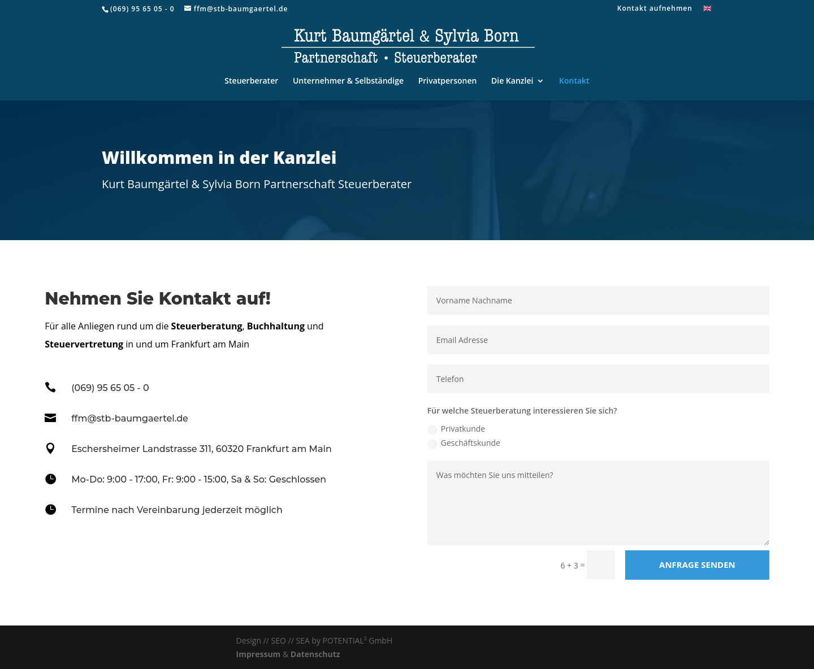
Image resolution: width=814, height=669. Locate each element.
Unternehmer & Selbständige (348, 81)
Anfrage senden (697, 564)
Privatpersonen (447, 81)
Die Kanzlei (512, 81)
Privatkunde (456, 429)
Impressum (258, 654)
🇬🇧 (707, 9)
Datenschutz (315, 654)
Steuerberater (251, 81)
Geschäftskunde (463, 443)
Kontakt (574, 81)
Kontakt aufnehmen (654, 9)
